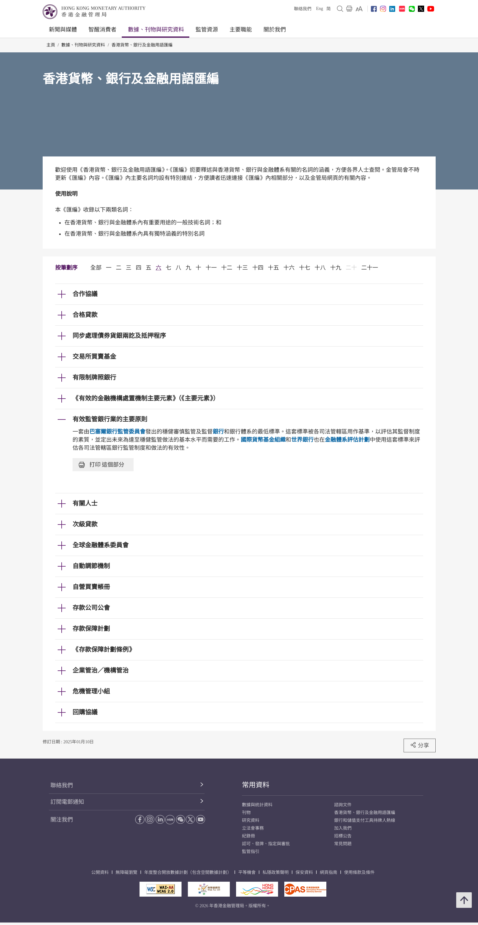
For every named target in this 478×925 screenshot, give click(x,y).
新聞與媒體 (63, 29)
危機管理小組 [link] (91, 691)
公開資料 (100, 872)
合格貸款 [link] (85, 314)
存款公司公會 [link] (91, 607)
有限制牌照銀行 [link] (94, 377)
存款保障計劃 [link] (91, 628)
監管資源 (207, 29)
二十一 (369, 268)
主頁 (50, 45)
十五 (273, 268)
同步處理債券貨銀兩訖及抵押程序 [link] (119, 335)
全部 (96, 268)
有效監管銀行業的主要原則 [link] (110, 419)
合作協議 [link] (85, 293)
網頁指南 (328, 872)
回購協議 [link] (85, 712)
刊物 (246, 812)
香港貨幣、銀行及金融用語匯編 (142, 45)
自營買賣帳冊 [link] (91, 586)
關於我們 (274, 29)
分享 (419, 745)
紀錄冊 (248, 836)
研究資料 (250, 820)
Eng (319, 8)
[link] (359, 9)
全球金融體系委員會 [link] (101, 545)
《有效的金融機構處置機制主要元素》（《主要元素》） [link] (146, 398)
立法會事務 (253, 828)
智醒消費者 (102, 29)
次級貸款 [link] (85, 524)
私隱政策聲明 (276, 872)
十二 (226, 268)
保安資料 (304, 872)
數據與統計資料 (257, 805)
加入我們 (343, 828)
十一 (211, 268)
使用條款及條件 (359, 872)
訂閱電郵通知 (67, 802)
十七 (304, 268)
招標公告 (343, 836)
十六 (289, 268)
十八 (320, 268)
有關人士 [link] (85, 503)
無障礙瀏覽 (126, 872)
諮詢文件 (343, 805)
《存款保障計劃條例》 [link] (104, 649)
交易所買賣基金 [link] (94, 356)
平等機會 (247, 872)
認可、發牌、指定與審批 (266, 843)
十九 (335, 268)
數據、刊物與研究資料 (156, 29)
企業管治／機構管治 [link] (101, 670)
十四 (257, 268)
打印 (101, 464)
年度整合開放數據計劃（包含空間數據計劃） (187, 872)
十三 (242, 268)
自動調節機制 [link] (91, 566)
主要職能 (241, 29)
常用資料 (255, 785)
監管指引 (250, 851)
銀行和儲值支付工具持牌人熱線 (364, 820)
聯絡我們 (302, 9)
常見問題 (343, 843)
